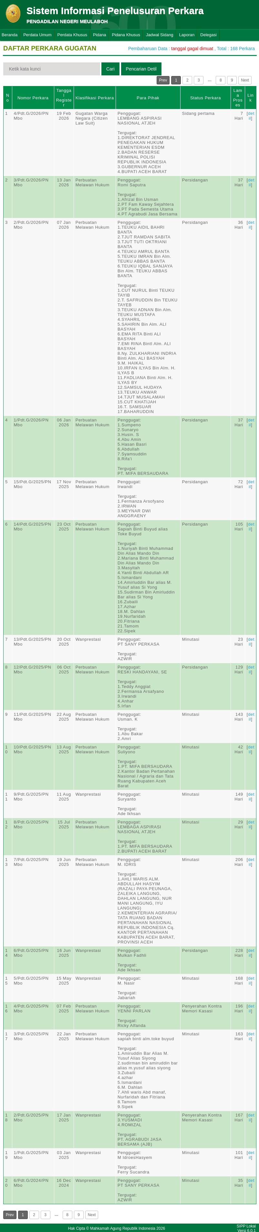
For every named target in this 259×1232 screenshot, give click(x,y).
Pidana (99, 34)
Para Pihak (148, 97)
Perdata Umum (37, 34)
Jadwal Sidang (159, 34)
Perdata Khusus (72, 34)
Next (245, 80)
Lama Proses (238, 97)
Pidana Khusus (126, 34)
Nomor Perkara (33, 97)
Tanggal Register (64, 97)
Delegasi (208, 34)
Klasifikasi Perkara (95, 97)
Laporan (187, 34)
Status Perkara (205, 97)
